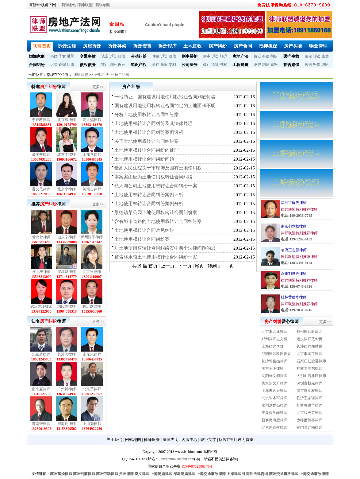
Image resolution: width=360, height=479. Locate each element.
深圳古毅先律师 (294, 203)
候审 (206, 56)
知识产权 (139, 64)
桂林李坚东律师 (309, 368)
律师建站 (68, 4)
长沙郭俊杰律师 (274, 361)
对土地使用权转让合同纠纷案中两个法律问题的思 (165, 248)
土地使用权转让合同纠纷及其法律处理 (153, 123)
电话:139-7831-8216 (296, 310)
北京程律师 (66, 120)
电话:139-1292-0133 (296, 239)
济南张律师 (41, 424)
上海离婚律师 (161, 474)
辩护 (223, 56)
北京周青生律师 (274, 427)
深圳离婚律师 (184, 474)
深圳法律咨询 (257, 474)
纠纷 (274, 56)
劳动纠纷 (139, 56)
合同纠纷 (37, 64)
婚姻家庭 (37, 56)
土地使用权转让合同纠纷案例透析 (148, 132)
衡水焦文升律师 (274, 383)
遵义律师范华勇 (309, 339)
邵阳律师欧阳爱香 (276, 354)
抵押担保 (268, 46)
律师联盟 (85, 4)
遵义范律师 (41, 189)
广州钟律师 (66, 389)
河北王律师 (41, 272)
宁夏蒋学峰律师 (274, 413)
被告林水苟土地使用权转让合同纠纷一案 (155, 257)
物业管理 (318, 46)
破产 (206, 64)
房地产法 (240, 56)
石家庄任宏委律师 (311, 361)
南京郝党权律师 (294, 226)
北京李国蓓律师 (309, 354)
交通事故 (88, 56)
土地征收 (192, 46)
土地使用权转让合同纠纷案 (142, 239)
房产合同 (243, 46)
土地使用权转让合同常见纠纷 (144, 230)
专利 (172, 64)
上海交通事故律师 (211, 474)
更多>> (98, 87)
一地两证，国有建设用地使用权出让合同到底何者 (165, 96)
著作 (155, 64)
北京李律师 (66, 154)
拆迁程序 (167, 46)
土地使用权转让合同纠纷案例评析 (148, 194)
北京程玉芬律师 (309, 413)
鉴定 (308, 56)
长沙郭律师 (66, 354)
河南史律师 (92, 189)
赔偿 (121, 56)
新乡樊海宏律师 (274, 420)
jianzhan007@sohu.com (176, 459)
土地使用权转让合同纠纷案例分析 (148, 203)
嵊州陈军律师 (92, 237)
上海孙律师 (92, 424)
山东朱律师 (92, 354)
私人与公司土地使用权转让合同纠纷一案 (155, 185)
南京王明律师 (273, 368)
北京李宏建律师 (274, 331)
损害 (308, 64)
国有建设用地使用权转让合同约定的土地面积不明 (165, 105)
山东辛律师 (66, 237)
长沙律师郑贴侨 (309, 346)
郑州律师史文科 (274, 339)
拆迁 (257, 56)
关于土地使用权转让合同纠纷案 (146, 141)
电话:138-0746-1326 (296, 286)
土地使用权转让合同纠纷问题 (144, 159)
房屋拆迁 (92, 46)
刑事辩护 (189, 56)
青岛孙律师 (41, 237)
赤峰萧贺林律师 (309, 420)
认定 (105, 56)
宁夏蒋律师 (41, 120)
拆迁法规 (67, 46)
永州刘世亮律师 (294, 273)
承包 (257, 64)
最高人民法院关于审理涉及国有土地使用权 (158, 168)
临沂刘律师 (91, 306)
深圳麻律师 (66, 272)
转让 (105, 64)
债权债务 (88, 64)
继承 (70, 56)
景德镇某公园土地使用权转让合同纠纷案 (155, 212)
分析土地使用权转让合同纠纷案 (146, 114)
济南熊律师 (41, 154)
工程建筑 (240, 64)
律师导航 (102, 4)
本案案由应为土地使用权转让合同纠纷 (153, 176)
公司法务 (189, 64)
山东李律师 (92, 154)
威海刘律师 (66, 424)
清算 (215, 64)
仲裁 (155, 56)
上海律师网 (236, 474)
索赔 (274, 64)
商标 (164, 64)
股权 (223, 64)
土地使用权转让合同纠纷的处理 (146, 150)
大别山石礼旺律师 (311, 376)
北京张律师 (91, 272)
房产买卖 (293, 46)
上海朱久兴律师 (274, 390)
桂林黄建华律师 (294, 297)
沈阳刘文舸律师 (274, 376)
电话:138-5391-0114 (296, 263)
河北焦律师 (92, 120)
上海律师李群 (273, 346)
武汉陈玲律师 (41, 306)
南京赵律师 (41, 389)
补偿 (266, 56)
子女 (62, 56)
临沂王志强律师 (294, 250)
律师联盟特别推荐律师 (299, 209)
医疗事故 (291, 56)
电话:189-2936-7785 (296, 215)
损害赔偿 (291, 64)
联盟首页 (42, 46)
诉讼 (113, 56)
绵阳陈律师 (66, 306)
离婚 (54, 56)
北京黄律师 (92, 389)
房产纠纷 (218, 46)
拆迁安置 (142, 46)
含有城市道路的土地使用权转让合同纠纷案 (158, 221)
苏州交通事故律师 (283, 474)
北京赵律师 (41, 354)
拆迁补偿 (117, 46)
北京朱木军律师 (274, 398)
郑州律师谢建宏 (309, 331)
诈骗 (62, 64)
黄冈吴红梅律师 (309, 427)
